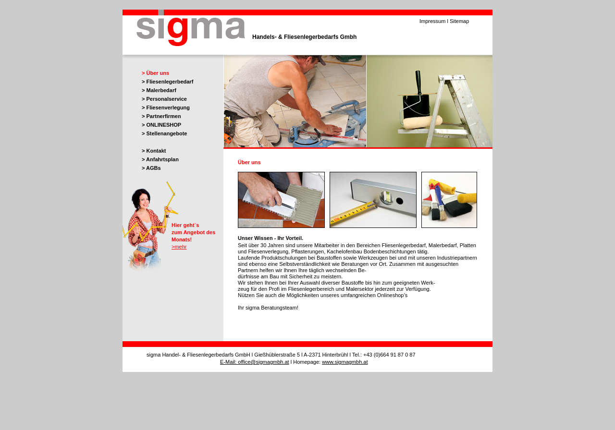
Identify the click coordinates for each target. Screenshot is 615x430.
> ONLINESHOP (161, 125)
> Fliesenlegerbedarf (167, 81)
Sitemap (459, 21)
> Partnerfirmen (161, 116)
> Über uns (155, 73)
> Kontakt (154, 151)
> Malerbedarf (159, 90)
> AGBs (151, 168)
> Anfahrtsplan (160, 159)
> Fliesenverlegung (166, 107)
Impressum (432, 21)
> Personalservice (164, 99)
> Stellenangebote (164, 133)
